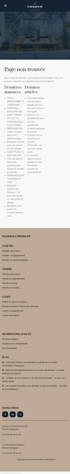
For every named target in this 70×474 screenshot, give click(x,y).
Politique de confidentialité (14, 343)
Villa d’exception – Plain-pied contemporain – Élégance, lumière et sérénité (16, 165)
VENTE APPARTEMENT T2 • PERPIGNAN (15, 101)
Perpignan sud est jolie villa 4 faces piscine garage (15, 145)
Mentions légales (10, 339)
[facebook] (5, 414)
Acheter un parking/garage (15, 260)
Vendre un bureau (10, 288)
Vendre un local (9, 283)
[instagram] (20, 414)
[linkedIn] (13, 414)
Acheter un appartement (13, 255)
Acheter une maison (11, 251)
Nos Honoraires (9, 348)
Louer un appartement (12, 311)
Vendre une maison (11, 274)
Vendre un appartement (13, 278)
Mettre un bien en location (14, 302)
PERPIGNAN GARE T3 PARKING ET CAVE (15, 178)
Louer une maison (10, 315)
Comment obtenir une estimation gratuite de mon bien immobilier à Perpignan (35, 105)
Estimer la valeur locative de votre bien (20, 306)
